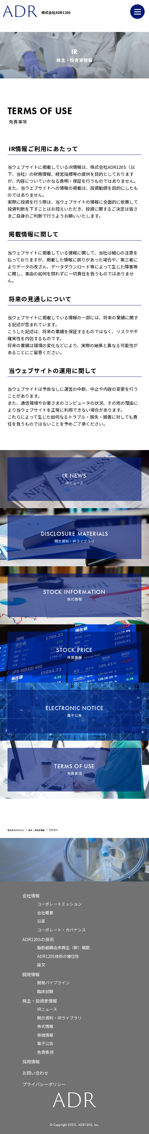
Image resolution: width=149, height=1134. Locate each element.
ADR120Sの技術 (38, 939)
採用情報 (31, 1061)
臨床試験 (45, 991)
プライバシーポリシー (44, 1084)
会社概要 (45, 913)
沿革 (41, 921)
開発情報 (31, 974)
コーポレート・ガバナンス (61, 930)
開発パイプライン (53, 983)
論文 (41, 965)
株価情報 (45, 1035)
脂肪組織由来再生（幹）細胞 (63, 947)
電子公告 (45, 1043)
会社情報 (31, 896)
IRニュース (47, 1009)
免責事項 (45, 1052)
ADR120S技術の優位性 (58, 956)
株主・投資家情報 (39, 1001)
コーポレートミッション (59, 904)
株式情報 (45, 1026)
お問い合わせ (35, 1073)
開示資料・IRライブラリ (59, 1018)
